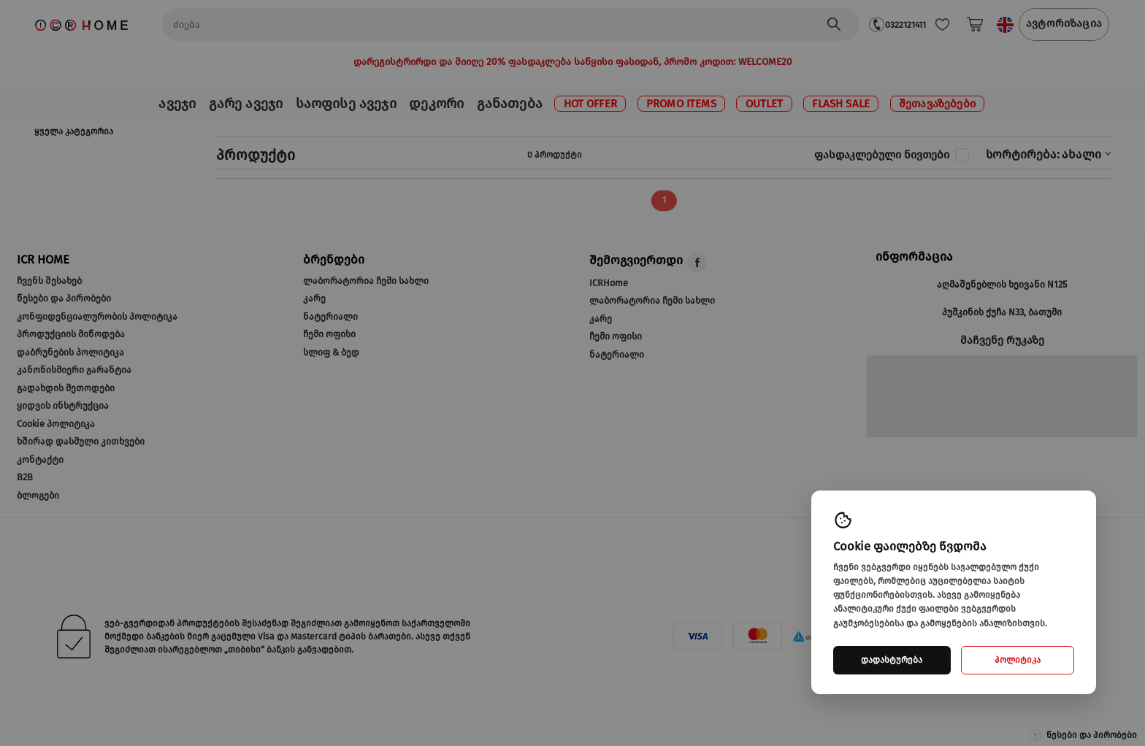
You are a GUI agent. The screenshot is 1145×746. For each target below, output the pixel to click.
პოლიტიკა (1018, 660)
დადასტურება (891, 660)
